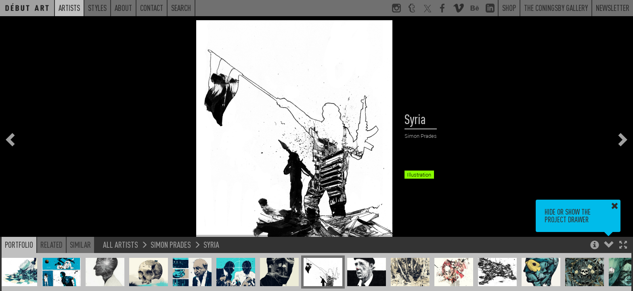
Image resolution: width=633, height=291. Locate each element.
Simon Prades (171, 244)
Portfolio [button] (19, 244)
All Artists (120, 244)
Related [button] (51, 244)
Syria (211, 244)
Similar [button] (80, 244)
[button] (623, 245)
